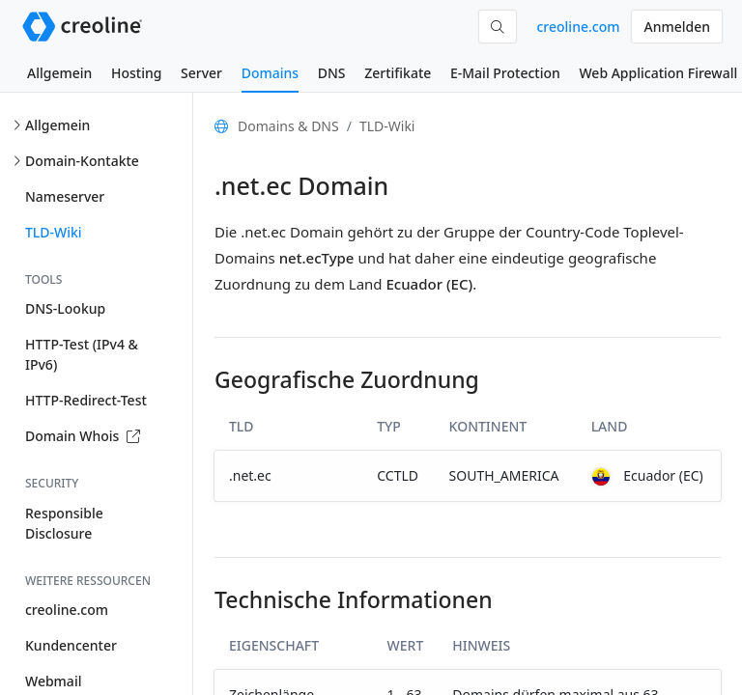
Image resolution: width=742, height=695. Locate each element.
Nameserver (64, 196)
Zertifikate (397, 73)
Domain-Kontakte (82, 161)
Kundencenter (71, 645)
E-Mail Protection (505, 73)
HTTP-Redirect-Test (86, 400)
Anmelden (676, 26)
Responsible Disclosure (64, 523)
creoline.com (577, 26)
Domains (270, 73)
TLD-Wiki (53, 232)
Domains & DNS (288, 126)
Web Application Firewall (658, 73)
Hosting (136, 73)
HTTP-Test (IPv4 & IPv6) (81, 354)
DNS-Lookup (65, 308)
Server (201, 73)
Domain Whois (82, 436)
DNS (332, 73)
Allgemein (59, 73)
